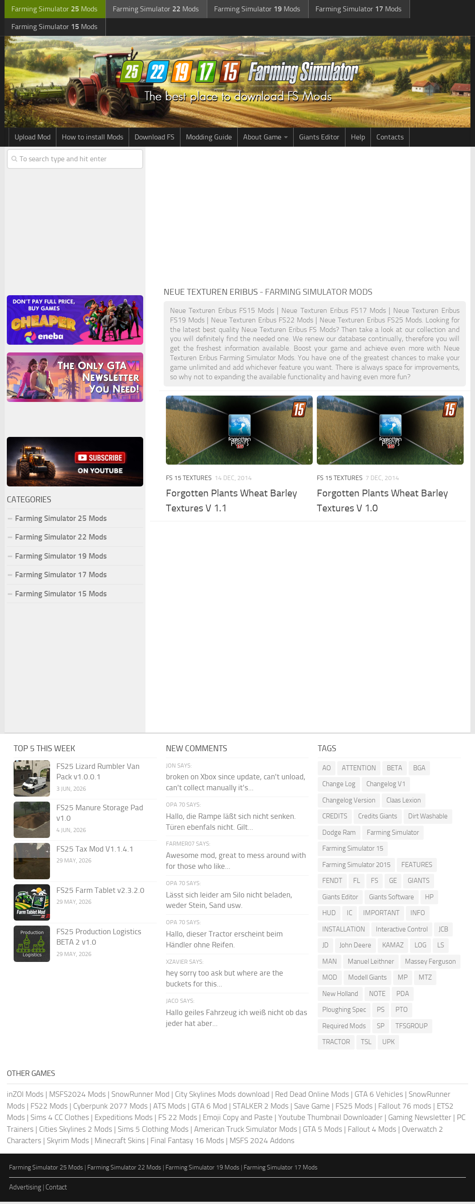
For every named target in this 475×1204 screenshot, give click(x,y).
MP (403, 980)
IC (349, 915)
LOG (420, 947)
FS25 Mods (354, 1108)
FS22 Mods (49, 1108)
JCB (443, 931)
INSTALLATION (343, 931)
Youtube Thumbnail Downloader (330, 1119)
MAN (329, 964)
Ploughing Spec (344, 1012)
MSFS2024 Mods (77, 1096)
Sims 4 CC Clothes (59, 1119)
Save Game (312, 1108)
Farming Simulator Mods (53, 9)
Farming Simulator (393, 835)
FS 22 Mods (177, 1119)
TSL (366, 1044)
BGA (419, 770)
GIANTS (419, 883)
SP (381, 1028)
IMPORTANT (381, 915)
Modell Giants (367, 980)
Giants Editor (319, 139)
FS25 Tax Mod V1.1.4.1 (95, 851)
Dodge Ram (339, 835)
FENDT (332, 883)
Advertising (25, 1189)
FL (356, 883)
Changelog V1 (385, 786)
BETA (394, 770)
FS (374, 883)
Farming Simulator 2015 (356, 867)
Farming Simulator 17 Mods (61, 576)
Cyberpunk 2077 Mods (110, 1108)
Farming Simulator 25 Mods (61, 520)
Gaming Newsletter (419, 1119)
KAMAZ (393, 947)
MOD (329, 980)
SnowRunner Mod (140, 1096)
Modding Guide (209, 139)
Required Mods (344, 1028)
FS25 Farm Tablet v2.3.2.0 (100, 892)
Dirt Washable (428, 818)
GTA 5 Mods (322, 1131)
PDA (402, 996)
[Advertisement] (315, 217)
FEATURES (416, 867)
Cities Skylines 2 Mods (75, 1131)
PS (381, 1012)
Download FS (155, 139)
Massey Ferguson (430, 964)
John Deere (355, 947)
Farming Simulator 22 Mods (61, 539)
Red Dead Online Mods (312, 1096)
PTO (401, 1012)
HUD (329, 915)
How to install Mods (92, 139)
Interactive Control (402, 931)
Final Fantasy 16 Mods (187, 1142)
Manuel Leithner (371, 964)
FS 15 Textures (189, 480)
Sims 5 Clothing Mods (153, 1131)
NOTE (377, 996)
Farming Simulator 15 (352, 851)
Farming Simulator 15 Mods (61, 595)
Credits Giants (377, 818)
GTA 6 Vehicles (379, 1096)
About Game (262, 139)
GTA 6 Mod (209, 1108)
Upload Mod (32, 139)
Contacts (390, 139)
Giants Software (391, 899)
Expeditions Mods (124, 1119)
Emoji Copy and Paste (238, 1119)
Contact (56, 1189)
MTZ (425, 980)
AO (326, 770)
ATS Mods (169, 1108)
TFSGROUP (411, 1028)
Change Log (338, 786)
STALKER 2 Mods (261, 1108)
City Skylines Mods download (222, 1096)
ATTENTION (359, 770)
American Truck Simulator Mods (245, 1131)
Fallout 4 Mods (372, 1131)
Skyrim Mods (68, 1142)
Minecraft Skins (120, 1142)
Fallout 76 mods (404, 1108)
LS (440, 947)
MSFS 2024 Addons (262, 1142)
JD (325, 947)
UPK (388, 1044)
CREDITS (334, 818)
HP (429, 899)
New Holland (340, 996)
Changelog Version (348, 802)
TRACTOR (336, 1044)
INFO (417, 915)
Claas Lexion (403, 802)
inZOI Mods (25, 1096)
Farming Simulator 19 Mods (61, 558)
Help (358, 139)
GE (393, 883)
